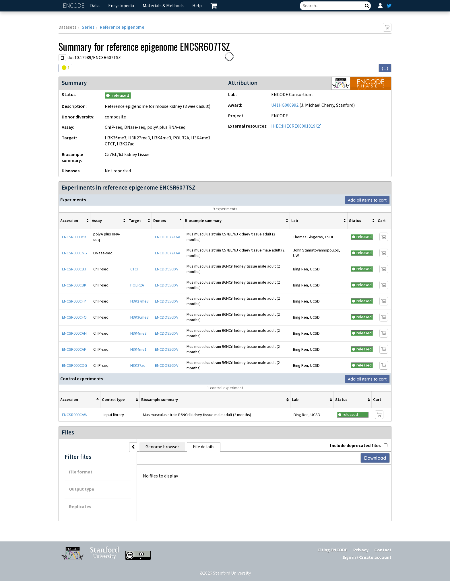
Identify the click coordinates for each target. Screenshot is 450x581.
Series (88, 27)
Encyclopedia (121, 6)
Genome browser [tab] (150, 447)
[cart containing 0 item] (214, 5)
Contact (382, 550)
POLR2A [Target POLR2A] (137, 285)
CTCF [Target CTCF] (134, 269)
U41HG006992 (284, 105)
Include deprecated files (358, 446)
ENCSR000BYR (74, 237)
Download (375, 458)
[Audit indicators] (65, 68)
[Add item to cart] (387, 27)
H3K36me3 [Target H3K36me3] (139, 317)
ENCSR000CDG (74, 365)
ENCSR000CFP (74, 301)
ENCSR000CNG (74, 253)
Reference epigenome (122, 27)
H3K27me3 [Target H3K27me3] (139, 301)
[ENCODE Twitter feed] (389, 5)
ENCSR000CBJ (74, 269)
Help (197, 6)
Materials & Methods (163, 6)
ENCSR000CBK (74, 285)
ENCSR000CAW (74, 415)
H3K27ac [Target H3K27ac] (137, 365)
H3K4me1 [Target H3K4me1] (138, 349)
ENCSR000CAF (74, 349)
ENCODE (74, 6)
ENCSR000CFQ (74, 317)
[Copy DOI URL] (62, 57)
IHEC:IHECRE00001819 (293, 126)
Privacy (360, 550)
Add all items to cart (367, 200)
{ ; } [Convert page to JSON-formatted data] (385, 68)
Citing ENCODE (332, 550)
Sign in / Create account (366, 558)
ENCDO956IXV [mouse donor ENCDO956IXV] (166, 269)
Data (95, 6)
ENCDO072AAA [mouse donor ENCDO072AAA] (167, 237)
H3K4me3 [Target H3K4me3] (138, 333)
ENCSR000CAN (74, 333)
